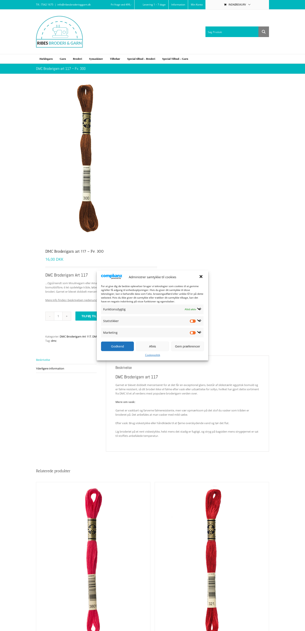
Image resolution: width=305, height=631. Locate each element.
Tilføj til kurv (93, 316)
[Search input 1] (232, 31)
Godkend (117, 346)
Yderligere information (50, 368)
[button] (201, 277)
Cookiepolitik (152, 355)
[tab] (66, 360)
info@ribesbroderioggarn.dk (74, 4)
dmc (54, 341)
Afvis (152, 346)
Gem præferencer (187, 346)
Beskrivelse (43, 360)
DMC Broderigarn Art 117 (75, 336)
